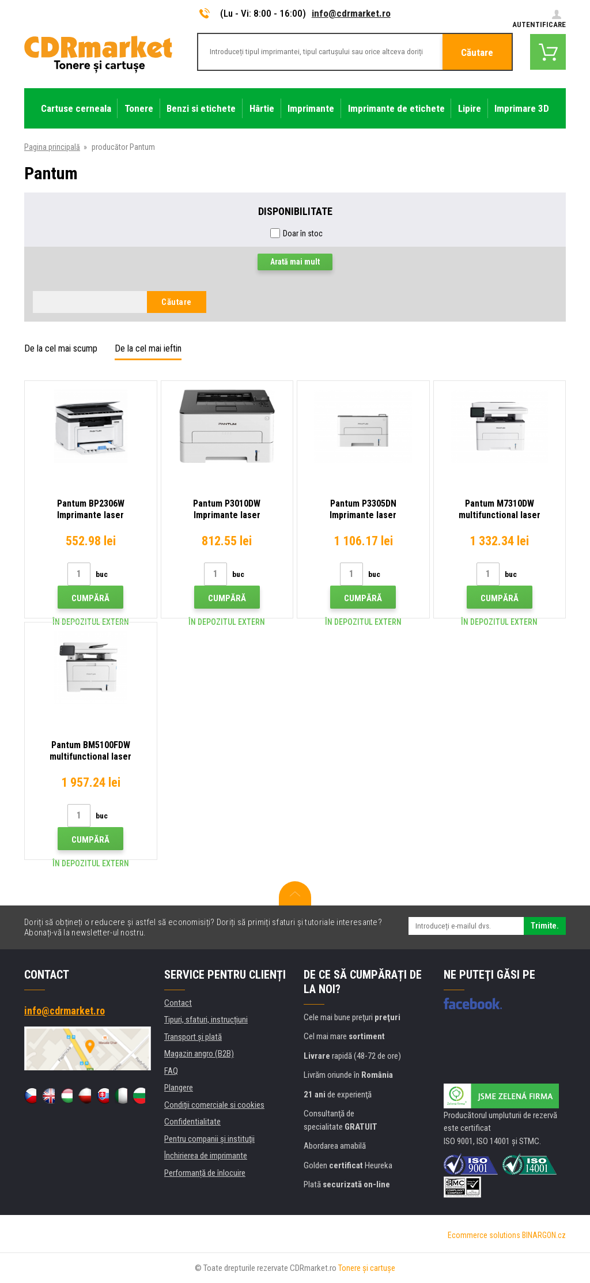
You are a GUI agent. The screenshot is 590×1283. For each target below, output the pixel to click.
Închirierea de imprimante (205, 1155)
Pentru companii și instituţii (209, 1139)
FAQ (171, 1071)
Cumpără (90, 598)
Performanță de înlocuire (204, 1173)
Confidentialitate (192, 1121)
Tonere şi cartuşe (366, 1268)
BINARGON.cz (544, 1235)
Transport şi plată (193, 1037)
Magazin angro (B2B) (199, 1053)
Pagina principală (52, 147)
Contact (178, 1003)
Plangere (178, 1087)
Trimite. (545, 925)
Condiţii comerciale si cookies (214, 1105)
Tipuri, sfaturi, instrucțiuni (206, 1019)
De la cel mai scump (60, 348)
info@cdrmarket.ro (351, 13)
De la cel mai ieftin (148, 348)
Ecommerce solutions (484, 1235)
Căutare (477, 52)
